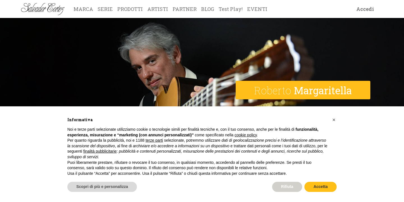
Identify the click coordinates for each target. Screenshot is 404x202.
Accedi (365, 9)
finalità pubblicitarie (100, 151)
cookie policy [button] (246, 135)
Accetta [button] (320, 186)
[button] (333, 119)
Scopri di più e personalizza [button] (102, 186)
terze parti (154, 140)
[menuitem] (83, 9)
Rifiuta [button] (287, 186)
